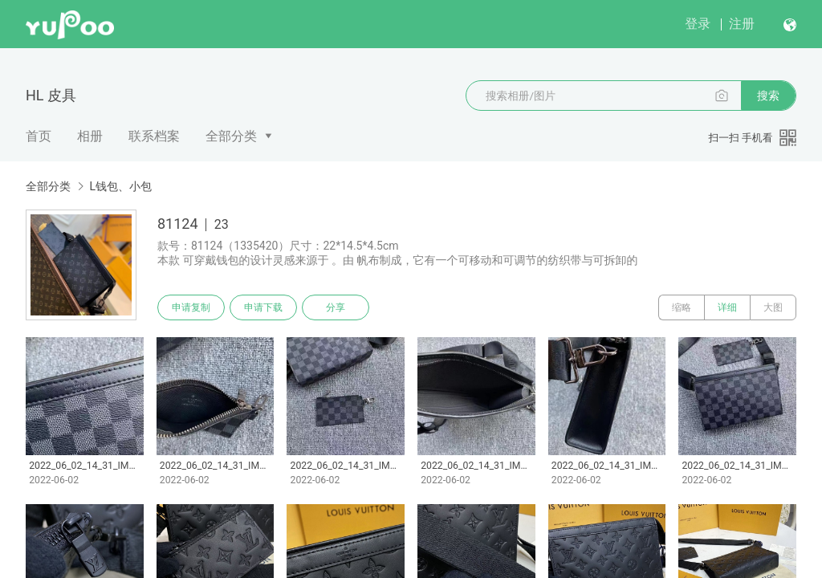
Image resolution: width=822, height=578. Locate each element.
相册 (90, 136)
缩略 (681, 307)
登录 (697, 23)
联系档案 (154, 136)
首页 (38, 136)
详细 (727, 307)
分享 (335, 307)
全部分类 (231, 136)
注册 (742, 23)
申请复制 (191, 307)
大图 (773, 307)
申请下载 (263, 307)
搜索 (768, 95)
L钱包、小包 (120, 186)
